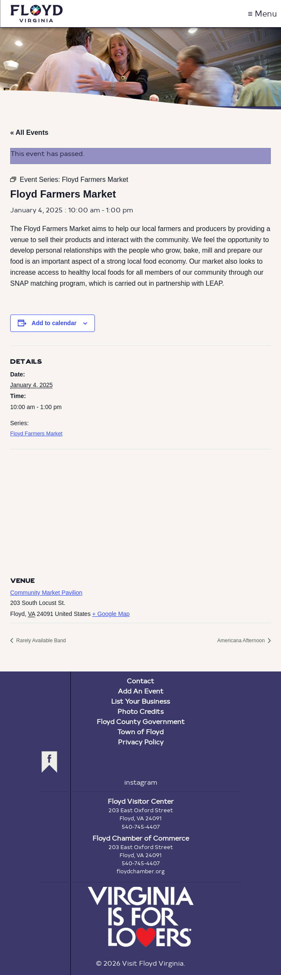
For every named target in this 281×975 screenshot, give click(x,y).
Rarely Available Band (40, 641)
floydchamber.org (141, 871)
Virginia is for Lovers (141, 917)
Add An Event (141, 691)
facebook (49, 762)
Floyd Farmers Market (36, 434)
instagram (140, 782)
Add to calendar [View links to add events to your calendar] (54, 323)
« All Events (29, 132)
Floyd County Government (141, 721)
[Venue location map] (140, 511)
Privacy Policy (141, 742)
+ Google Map (111, 613)
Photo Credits (140, 711)
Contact (140, 680)
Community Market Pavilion (46, 592)
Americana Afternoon (241, 641)
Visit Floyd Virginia (36, 13)
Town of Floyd (140, 731)
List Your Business (140, 701)
